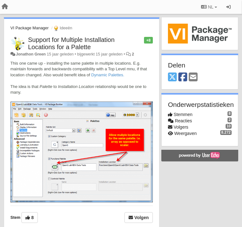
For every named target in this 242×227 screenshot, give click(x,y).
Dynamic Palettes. (107, 75)
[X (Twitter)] (172, 77)
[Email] (193, 77)
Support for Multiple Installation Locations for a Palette (71, 43)
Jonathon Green (31, 54)
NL (209, 6)
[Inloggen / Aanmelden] (228, 7)
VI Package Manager (29, 28)
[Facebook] (182, 77)
